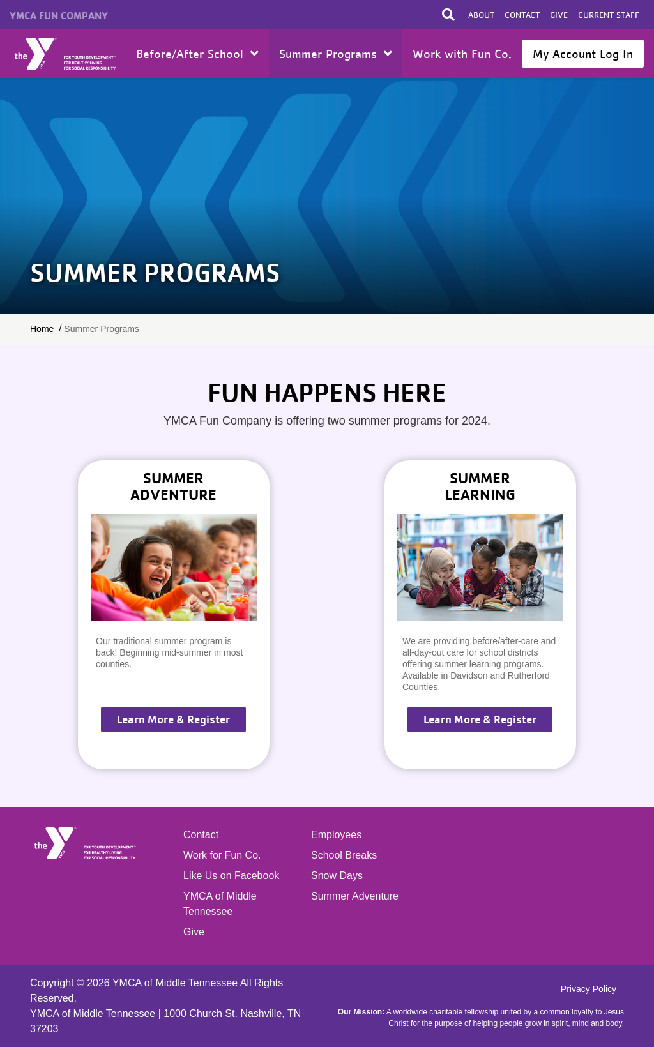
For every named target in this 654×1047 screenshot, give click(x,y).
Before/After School (197, 53)
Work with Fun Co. (462, 53)
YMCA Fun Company (59, 15)
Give (559, 15)
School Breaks (344, 855)
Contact (522, 15)
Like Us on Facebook (231, 875)
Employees (336, 834)
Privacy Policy (588, 989)
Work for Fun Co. (222, 855)
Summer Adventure (355, 896)
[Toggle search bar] (448, 14)
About (481, 15)
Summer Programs (335, 53)
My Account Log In (583, 53)
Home (66, 53)
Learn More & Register (173, 719)
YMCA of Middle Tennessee (220, 904)
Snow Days (337, 875)
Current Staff (608, 15)
